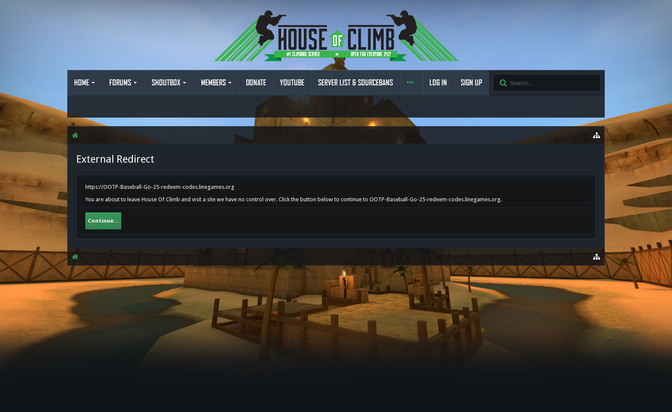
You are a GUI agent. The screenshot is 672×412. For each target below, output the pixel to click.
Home (81, 83)
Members (213, 83)
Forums (120, 83)
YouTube (292, 83)
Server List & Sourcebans (355, 83)
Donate (256, 83)
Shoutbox (166, 83)
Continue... (103, 221)
